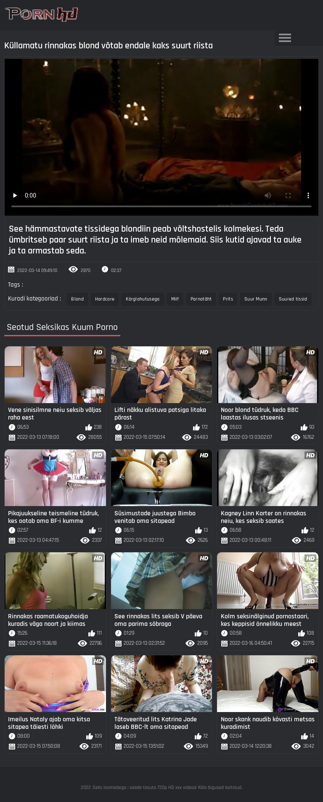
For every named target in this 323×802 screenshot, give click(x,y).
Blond (77, 299)
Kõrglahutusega (142, 299)
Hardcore (104, 299)
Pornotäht (201, 299)
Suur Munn (255, 299)
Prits (228, 299)
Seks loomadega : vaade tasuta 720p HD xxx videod (144, 787)
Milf (175, 299)
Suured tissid (293, 299)
